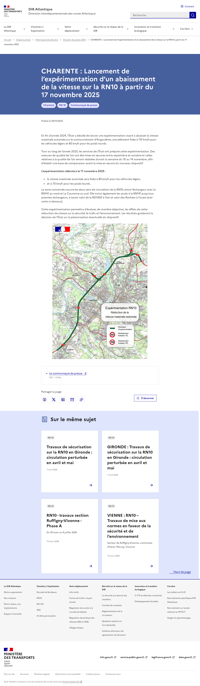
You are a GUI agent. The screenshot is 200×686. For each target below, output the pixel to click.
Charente (48, 105)
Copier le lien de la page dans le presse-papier (81, 399)
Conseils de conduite (112, 605)
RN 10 (62, 105)
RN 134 (40, 604)
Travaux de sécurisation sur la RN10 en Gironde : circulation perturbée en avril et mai (69, 455)
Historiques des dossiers (47, 39)
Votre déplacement (72, 29)
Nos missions (10, 598)
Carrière (184, 29)
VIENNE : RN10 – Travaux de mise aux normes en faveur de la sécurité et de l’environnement (129, 525)
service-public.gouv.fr (132, 657)
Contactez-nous (113, 674)
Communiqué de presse (84, 105)
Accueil (7, 39)
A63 (38, 610)
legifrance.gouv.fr (162, 657)
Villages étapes (76, 627)
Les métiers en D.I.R (176, 592)
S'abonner (145, 398)
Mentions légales (42, 674)
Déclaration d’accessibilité (67, 674)
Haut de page (182, 572)
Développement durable (146, 601)
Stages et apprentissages (179, 617)
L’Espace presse (23, 39)
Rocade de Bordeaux (47, 592)
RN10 (39, 598)
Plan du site (9, 674)
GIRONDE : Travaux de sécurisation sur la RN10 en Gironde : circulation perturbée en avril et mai (130, 457)
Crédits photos (93, 674)
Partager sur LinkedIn (63, 399)
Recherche (192, 15)
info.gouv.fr (106, 657)
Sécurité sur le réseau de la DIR (108, 29)
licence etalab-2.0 (71, 681)
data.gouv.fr (185, 657)
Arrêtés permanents (46, 615)
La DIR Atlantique (10, 29)
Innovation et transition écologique (147, 29)
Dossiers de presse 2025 (74, 39)
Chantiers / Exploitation (38, 29)
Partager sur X (53, 399)
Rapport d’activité (12, 613)
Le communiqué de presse (66, 373)
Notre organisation (13, 592)
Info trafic (74, 592)
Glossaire (24, 674)
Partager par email (72, 399)
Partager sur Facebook (44, 399)
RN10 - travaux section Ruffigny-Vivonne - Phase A (68, 520)
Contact (189, 6)
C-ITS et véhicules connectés (148, 595)
